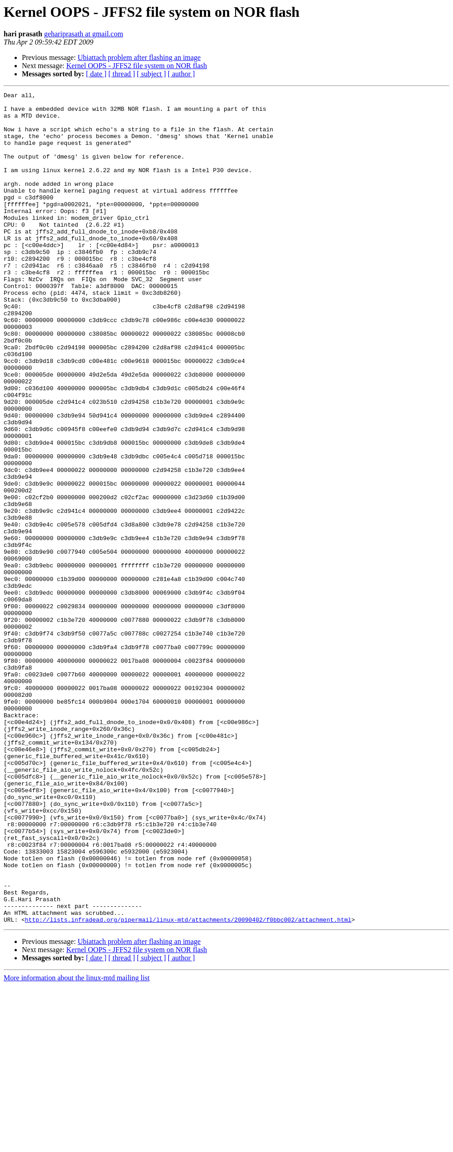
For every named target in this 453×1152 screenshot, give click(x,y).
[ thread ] (121, 74)
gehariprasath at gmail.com (83, 34)
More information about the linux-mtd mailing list (77, 1144)
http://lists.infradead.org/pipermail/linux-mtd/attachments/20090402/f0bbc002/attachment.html (188, 1086)
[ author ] (181, 74)
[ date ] (96, 74)
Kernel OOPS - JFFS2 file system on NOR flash (136, 66)
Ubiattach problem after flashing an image (139, 57)
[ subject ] (151, 74)
